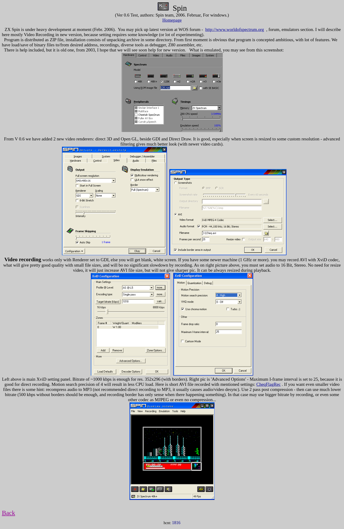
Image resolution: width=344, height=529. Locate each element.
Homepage (172, 20)
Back (8, 512)
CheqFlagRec (268, 384)
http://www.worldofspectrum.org (234, 29)
